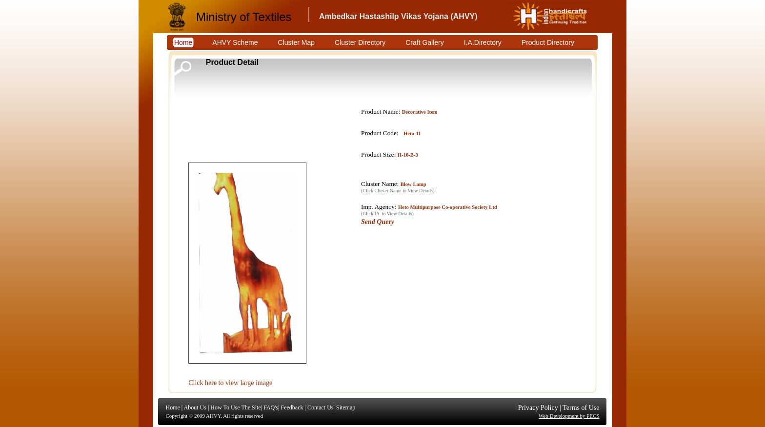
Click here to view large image (230, 382)
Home (173, 407)
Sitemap (345, 407)
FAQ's (270, 407)
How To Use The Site (235, 407)
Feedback (292, 407)
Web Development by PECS (569, 416)
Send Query (377, 221)
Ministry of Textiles (244, 16)
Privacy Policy (538, 407)
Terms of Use (581, 407)
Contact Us (320, 407)
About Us (195, 407)
